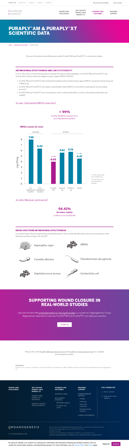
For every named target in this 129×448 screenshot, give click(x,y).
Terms (90, 445)
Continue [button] (116, 444)
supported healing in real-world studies (56, 313)
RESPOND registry (63, 403)
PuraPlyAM (12, 2)
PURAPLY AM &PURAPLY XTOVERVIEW (37, 397)
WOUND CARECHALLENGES (64, 13)
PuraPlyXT (22, 2)
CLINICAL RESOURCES (86, 415)
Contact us (64, 324)
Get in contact (116, 3)
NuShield (48, 2)
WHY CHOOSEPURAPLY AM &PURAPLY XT (80, 13)
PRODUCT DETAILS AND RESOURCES (39, 404)
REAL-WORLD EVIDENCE (60, 399)
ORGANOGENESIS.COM (19, 434)
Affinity (39, 2)
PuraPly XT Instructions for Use (81, 352)
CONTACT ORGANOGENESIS (58, 435)
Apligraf (31, 2)
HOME (10, 45)
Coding (82, 399)
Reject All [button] (106, 444)
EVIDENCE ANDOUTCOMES (97, 13)
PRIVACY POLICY (85, 435)
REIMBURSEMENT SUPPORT (84, 395)
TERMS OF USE (74, 435)
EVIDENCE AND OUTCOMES (21, 45)
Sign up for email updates (99, 3)
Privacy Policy (79, 445)
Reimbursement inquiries (85, 410)
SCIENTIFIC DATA (61, 394)
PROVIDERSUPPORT (113, 13)
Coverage (83, 402)
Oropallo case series (61, 406)
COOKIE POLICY (96, 435)
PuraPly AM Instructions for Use (52, 352)
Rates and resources (83, 405)
